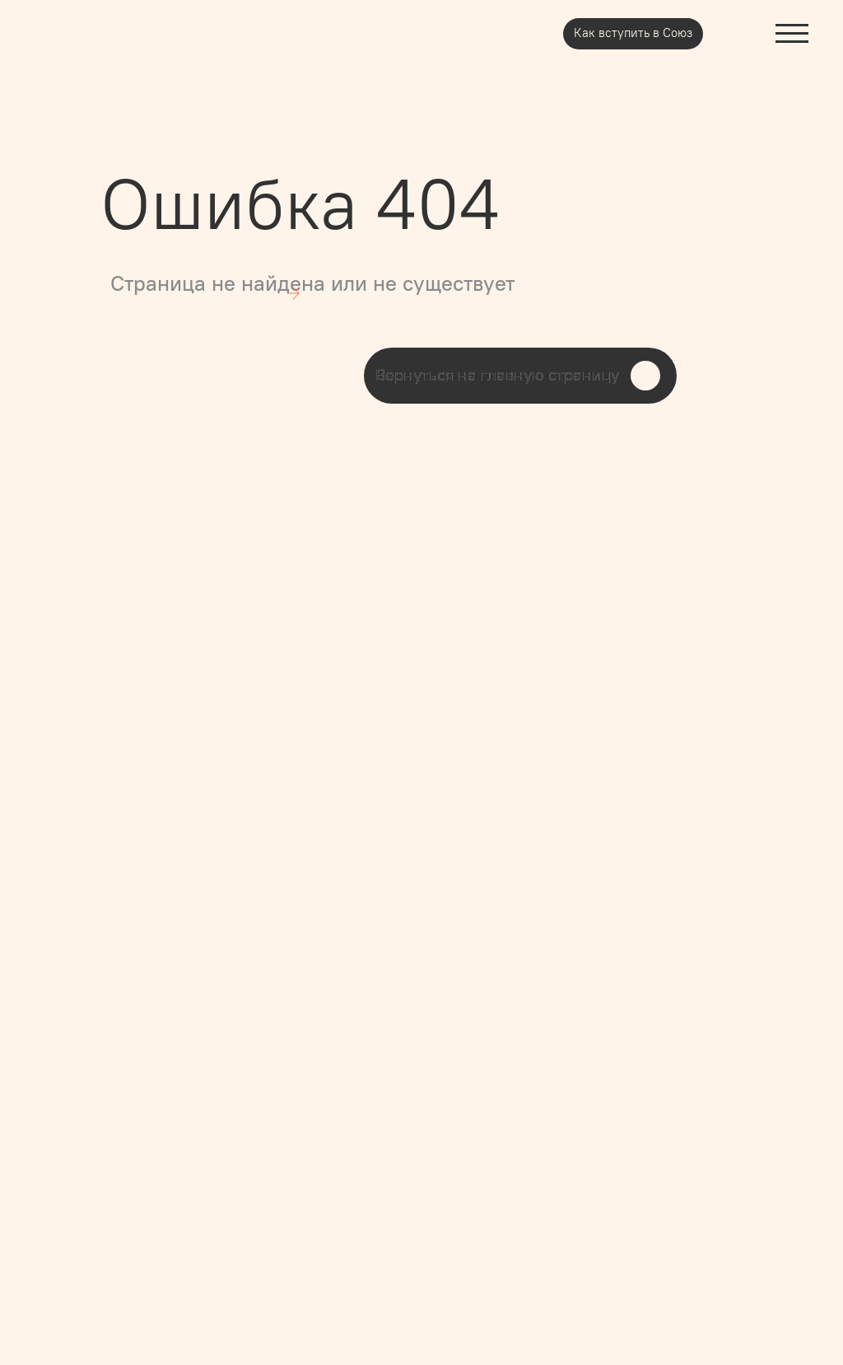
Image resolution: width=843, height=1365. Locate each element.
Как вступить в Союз (633, 33)
